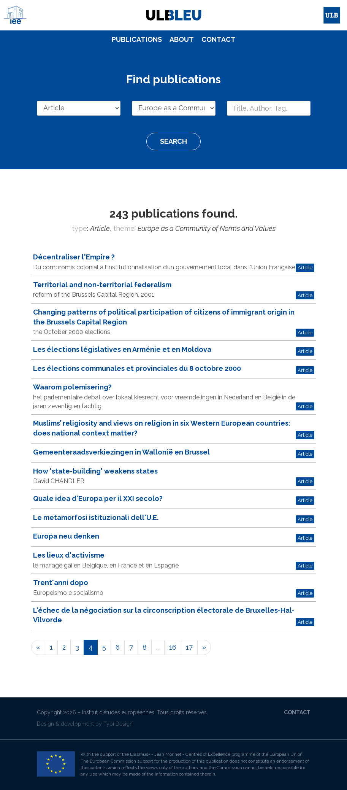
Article (305, 267)
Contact (218, 39)
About (182, 39)
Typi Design (118, 724)
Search (173, 141)
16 (172, 647)
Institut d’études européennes (118, 712)
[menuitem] (137, 40)
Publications (137, 39)
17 (189, 647)
